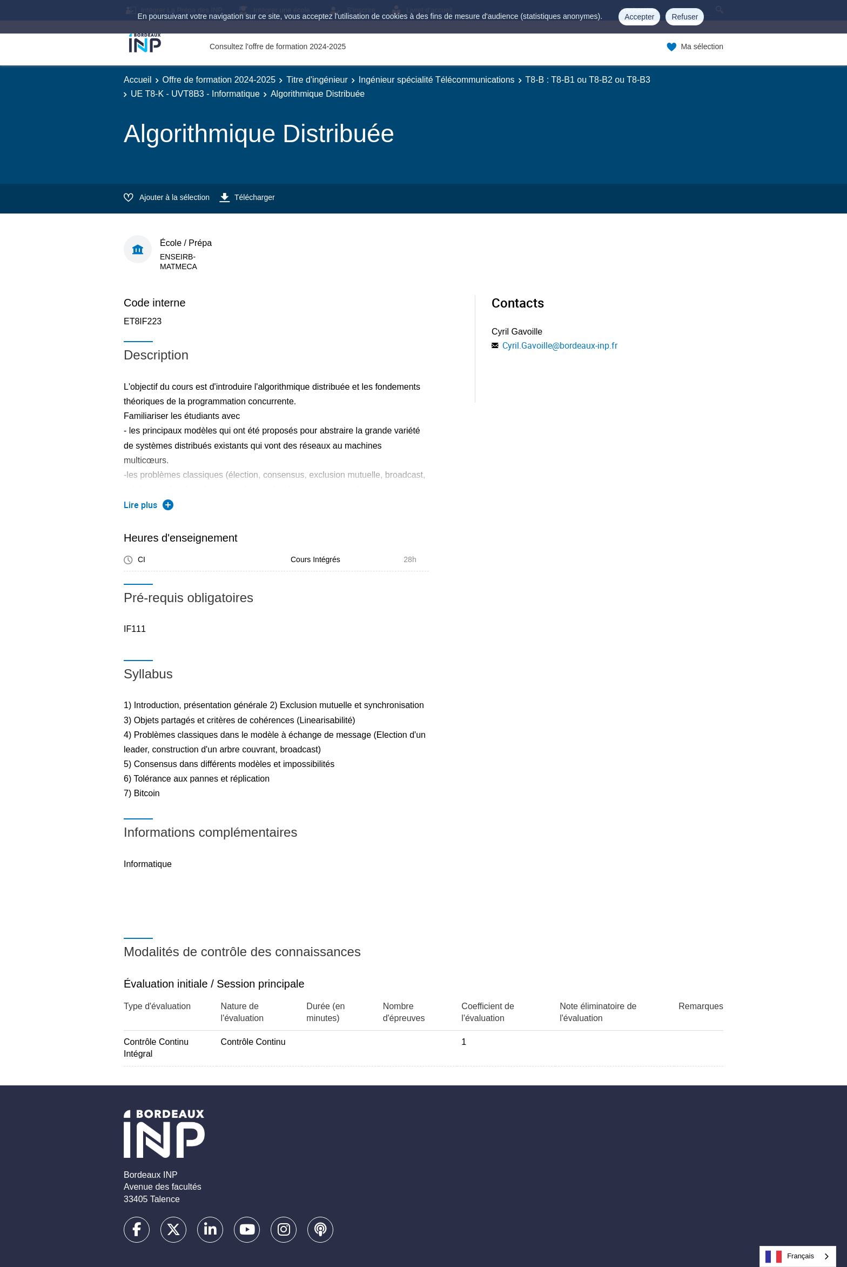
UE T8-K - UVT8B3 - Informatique (195, 93)
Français (789, 1256)
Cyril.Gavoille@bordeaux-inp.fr (559, 345)
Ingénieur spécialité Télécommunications (437, 79)
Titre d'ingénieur (317, 79)
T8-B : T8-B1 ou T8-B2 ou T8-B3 (588, 79)
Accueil (138, 79)
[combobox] (797, 1256)
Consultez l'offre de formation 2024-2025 (278, 46)
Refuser (684, 16)
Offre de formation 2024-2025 (219, 79)
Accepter (639, 16)
